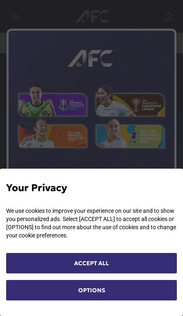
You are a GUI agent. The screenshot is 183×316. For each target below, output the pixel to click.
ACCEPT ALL (91, 263)
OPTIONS (91, 290)
